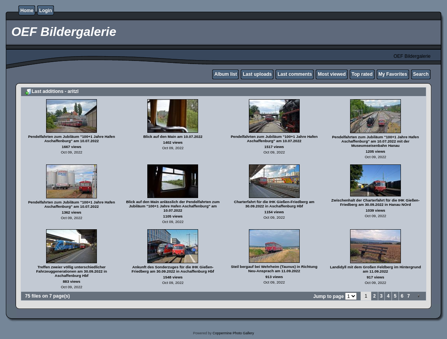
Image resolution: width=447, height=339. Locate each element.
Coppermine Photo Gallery (233, 333)
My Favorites (393, 74)
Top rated (362, 74)
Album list (225, 74)
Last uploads (257, 74)
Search (421, 74)
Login (45, 10)
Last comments (294, 74)
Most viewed (331, 74)
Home (26, 10)
